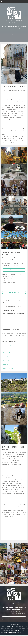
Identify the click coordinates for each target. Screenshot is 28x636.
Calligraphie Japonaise (6, 348)
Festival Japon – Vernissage (7, 368)
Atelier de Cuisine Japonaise (8, 345)
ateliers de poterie (14, 292)
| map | (14, 34)
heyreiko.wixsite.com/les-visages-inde (19, 628)
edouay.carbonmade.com (21, 626)
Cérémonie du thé (6, 360)
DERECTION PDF (14, 618)
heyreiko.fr (23, 630)
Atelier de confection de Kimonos (9, 352)
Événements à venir (14, 270)
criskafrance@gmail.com (17, 632)
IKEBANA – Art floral (6, 364)
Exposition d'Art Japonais (7, 356)
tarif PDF (14, 520)
